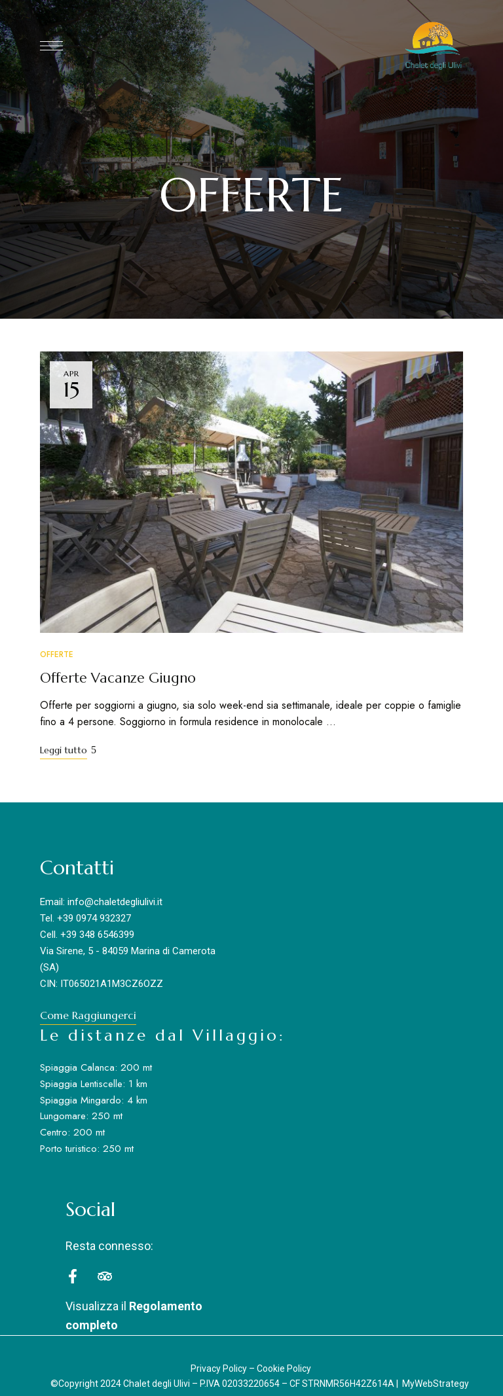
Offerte (56, 654)
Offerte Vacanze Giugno (118, 678)
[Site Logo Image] (432, 46)
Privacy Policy (219, 1368)
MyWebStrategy (435, 1383)
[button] (88, 1015)
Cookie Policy (284, 1368)
